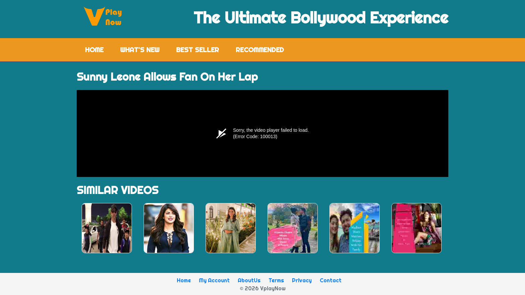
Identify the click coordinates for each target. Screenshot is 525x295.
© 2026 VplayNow (263, 288)
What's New (139, 49)
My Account (214, 280)
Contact (331, 280)
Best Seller (197, 49)
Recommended (260, 49)
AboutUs (249, 280)
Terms (276, 280)
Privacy (302, 280)
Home (98, 49)
